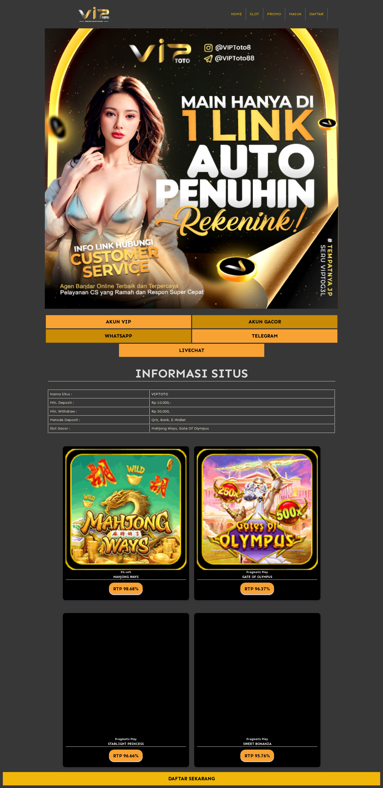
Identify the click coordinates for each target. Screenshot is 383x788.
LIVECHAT (191, 350)
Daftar (316, 14)
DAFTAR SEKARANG (191, 779)
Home (236, 14)
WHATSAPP (118, 336)
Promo (274, 14)
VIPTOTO (159, 394)
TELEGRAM (265, 336)
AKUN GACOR (265, 322)
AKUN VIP (118, 322)
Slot (254, 14)
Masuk (295, 14)
